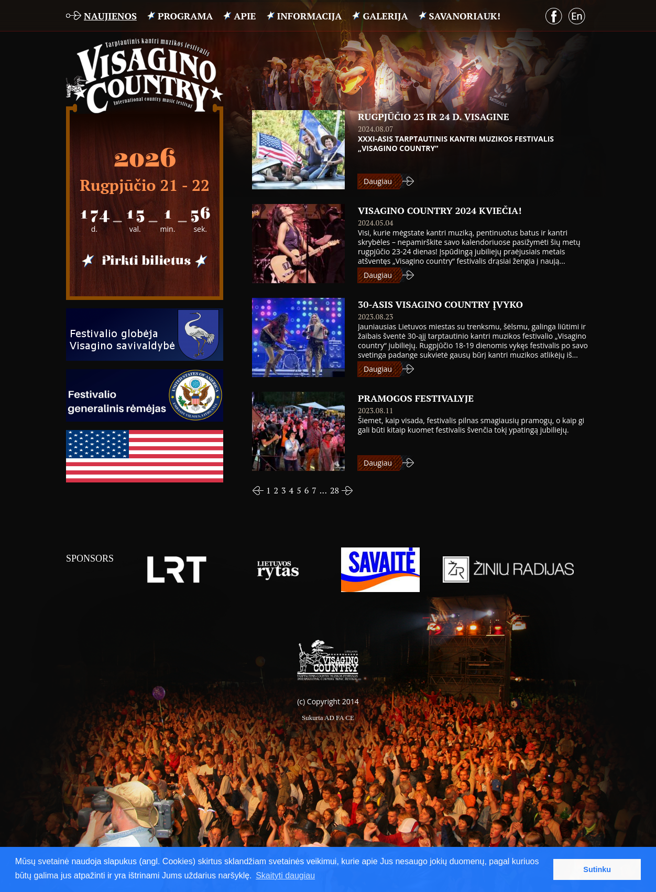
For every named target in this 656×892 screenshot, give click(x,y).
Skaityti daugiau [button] (285, 875)
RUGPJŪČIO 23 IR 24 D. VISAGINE (433, 116)
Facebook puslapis (553, 16)
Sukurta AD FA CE (328, 718)
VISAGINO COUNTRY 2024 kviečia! (439, 210)
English (577, 16)
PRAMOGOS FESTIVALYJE (416, 398)
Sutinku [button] (597, 869)
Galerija (385, 15)
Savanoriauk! (464, 15)
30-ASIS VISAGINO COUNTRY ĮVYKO (440, 304)
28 (334, 490)
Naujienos (110, 15)
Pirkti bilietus (144, 261)
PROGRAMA (185, 15)
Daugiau (378, 181)
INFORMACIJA (309, 15)
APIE (245, 15)
